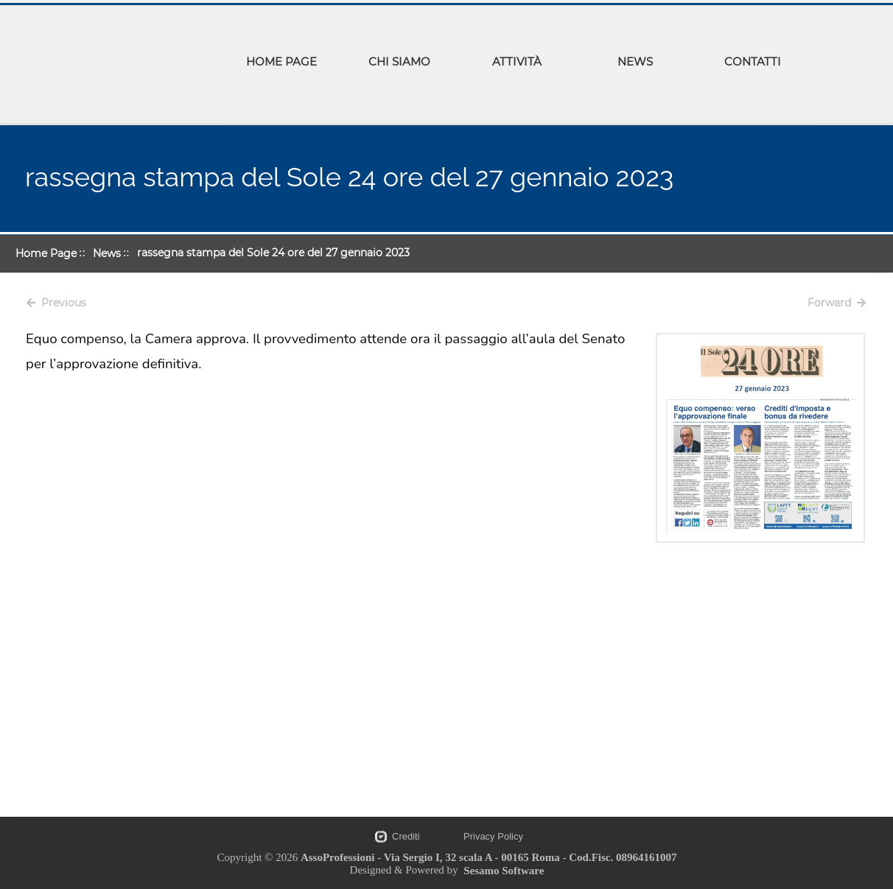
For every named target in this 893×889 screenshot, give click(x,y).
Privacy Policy (493, 836)
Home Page (46, 253)
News (107, 253)
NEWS (635, 61)
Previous (56, 302)
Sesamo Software (503, 870)
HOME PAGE (281, 61)
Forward (837, 302)
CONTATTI (752, 61)
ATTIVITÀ (517, 61)
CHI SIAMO (399, 61)
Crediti (406, 836)
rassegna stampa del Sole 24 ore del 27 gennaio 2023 (273, 252)
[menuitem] (281, 64)
